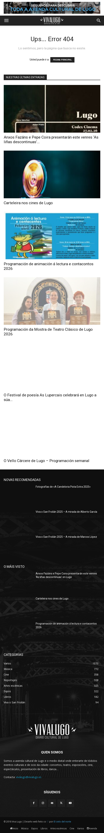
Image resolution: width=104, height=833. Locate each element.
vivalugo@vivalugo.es (28, 777)
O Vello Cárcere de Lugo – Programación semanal (46, 461)
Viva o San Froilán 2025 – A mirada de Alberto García (66, 511)
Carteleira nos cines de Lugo (28, 203)
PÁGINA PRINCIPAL (62, 60)
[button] (6, 21)
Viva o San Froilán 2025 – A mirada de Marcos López (66, 536)
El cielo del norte (62, 821)
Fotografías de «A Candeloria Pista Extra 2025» (63, 486)
